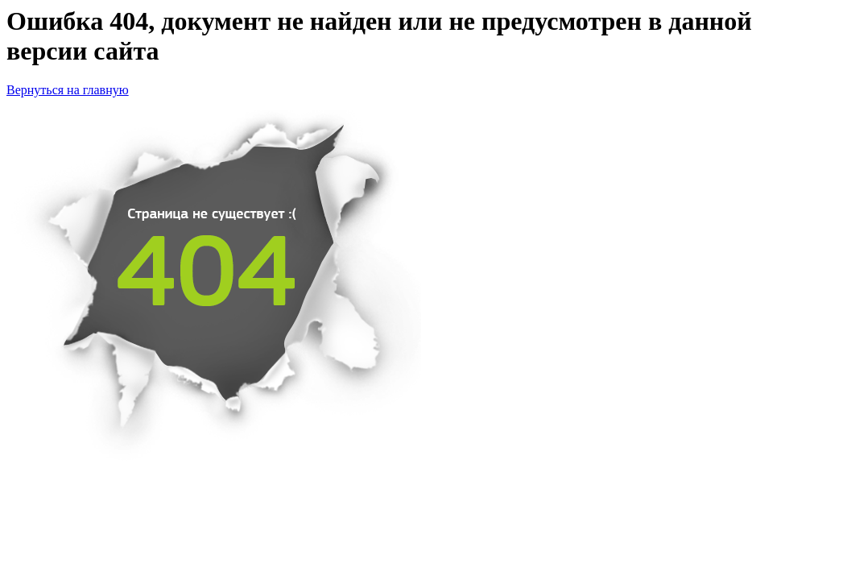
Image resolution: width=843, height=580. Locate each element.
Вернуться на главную (67, 90)
